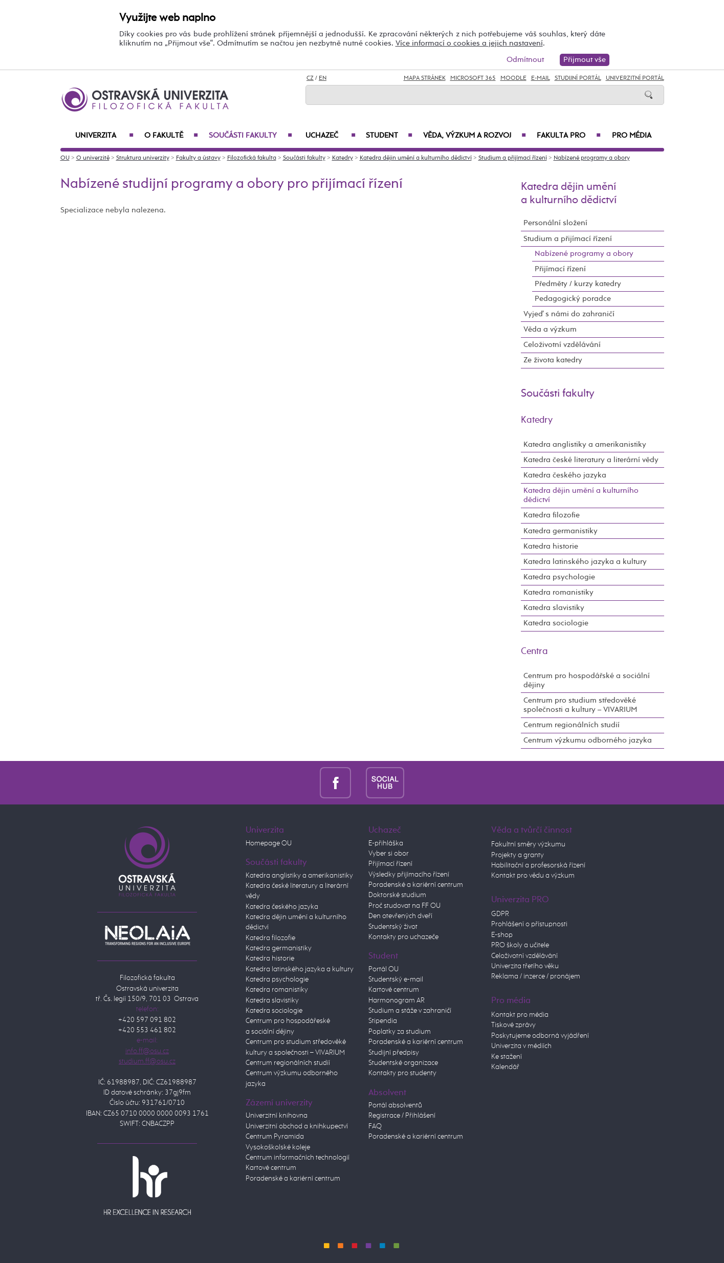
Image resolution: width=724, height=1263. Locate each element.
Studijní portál (578, 78)
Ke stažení (506, 1056)
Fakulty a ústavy (198, 158)
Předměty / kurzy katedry (578, 284)
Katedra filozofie (551, 515)
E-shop (502, 935)
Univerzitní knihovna (277, 1115)
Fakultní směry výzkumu (528, 844)
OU (65, 158)
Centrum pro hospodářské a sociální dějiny (586, 680)
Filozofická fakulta (251, 158)
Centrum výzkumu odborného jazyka (587, 740)
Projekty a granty (517, 855)
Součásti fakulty (250, 135)
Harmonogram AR (396, 1000)
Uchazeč (330, 135)
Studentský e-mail (395, 979)
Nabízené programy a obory (592, 158)
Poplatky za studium (399, 1031)
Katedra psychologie (559, 577)
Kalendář (505, 1067)
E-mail (540, 78)
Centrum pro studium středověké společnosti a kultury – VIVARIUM (580, 704)
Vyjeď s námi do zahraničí (569, 314)
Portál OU (383, 969)
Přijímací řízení (560, 269)
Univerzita (104, 135)
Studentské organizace (403, 1062)
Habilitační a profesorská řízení (538, 865)
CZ (310, 78)
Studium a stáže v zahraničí (409, 1010)
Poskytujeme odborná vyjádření (540, 1035)
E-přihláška (385, 843)
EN (322, 78)
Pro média (631, 135)
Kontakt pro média (520, 1014)
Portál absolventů (395, 1105)
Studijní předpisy (393, 1052)
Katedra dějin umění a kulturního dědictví (416, 158)
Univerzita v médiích (521, 1046)
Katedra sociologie (555, 623)
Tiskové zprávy (513, 1025)
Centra (534, 651)
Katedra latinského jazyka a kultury (585, 561)
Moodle (513, 78)
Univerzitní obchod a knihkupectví (297, 1126)
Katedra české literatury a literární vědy (591, 460)
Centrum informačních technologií (297, 1157)
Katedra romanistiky (558, 592)
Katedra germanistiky (560, 531)
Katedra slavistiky (553, 608)
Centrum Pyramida (275, 1136)
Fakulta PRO (569, 135)
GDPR (500, 914)
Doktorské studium (397, 895)
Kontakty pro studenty (402, 1073)
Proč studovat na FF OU (404, 905)
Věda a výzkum (550, 329)
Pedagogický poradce (573, 298)
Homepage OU (269, 843)
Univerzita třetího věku (525, 966)
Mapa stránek (425, 78)
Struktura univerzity (142, 158)
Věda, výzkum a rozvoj (474, 135)
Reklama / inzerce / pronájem (535, 976)
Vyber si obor (388, 853)
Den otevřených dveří (400, 916)
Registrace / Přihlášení (401, 1115)
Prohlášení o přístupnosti (529, 924)
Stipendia (382, 1021)
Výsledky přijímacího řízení (408, 874)
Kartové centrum (271, 1167)
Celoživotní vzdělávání (562, 345)
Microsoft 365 (473, 78)
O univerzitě (92, 158)
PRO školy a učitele (520, 945)
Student (389, 135)
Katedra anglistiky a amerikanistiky (584, 444)
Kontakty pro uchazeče (403, 937)
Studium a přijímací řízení (512, 158)
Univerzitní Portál (635, 78)
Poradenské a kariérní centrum (293, 1178)
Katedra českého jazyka (564, 475)
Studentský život (393, 926)
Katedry (342, 158)
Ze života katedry (552, 360)
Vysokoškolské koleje (278, 1147)
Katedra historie (550, 546)
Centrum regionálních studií (571, 725)
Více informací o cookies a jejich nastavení (469, 43)
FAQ (375, 1126)
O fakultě (171, 135)
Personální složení (555, 223)
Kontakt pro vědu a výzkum (533, 875)
